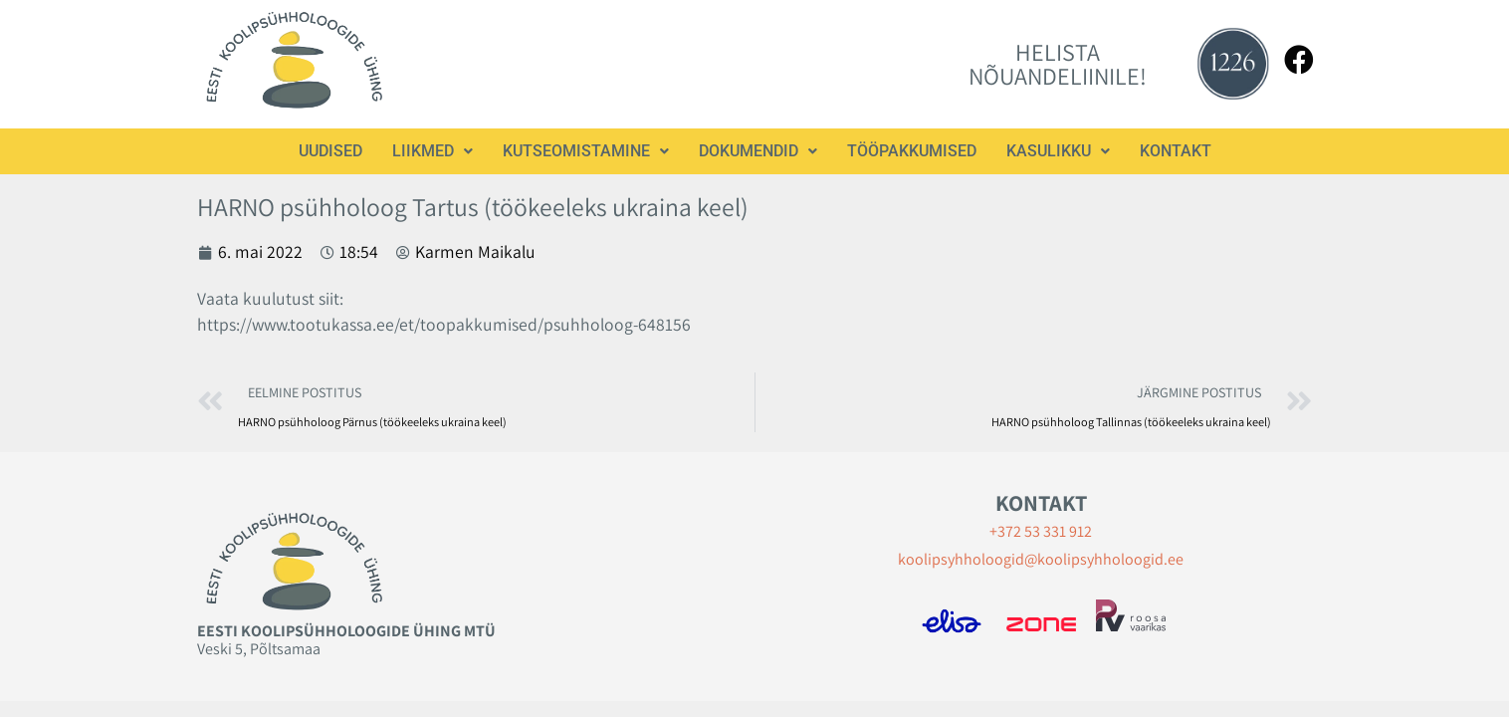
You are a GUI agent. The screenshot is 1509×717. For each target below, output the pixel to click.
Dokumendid (758, 150)
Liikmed (432, 150)
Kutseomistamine (586, 150)
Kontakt (1175, 150)
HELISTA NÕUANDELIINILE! (1058, 64)
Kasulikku (1058, 150)
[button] (432, 151)
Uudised (330, 150)
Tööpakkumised (911, 150)
